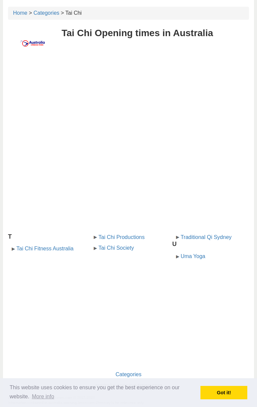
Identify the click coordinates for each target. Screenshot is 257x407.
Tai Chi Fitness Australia (45, 248)
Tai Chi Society (116, 248)
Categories (46, 13)
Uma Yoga (193, 256)
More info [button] (43, 396)
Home (20, 13)
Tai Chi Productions (121, 237)
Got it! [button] (224, 392)
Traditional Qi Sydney (206, 237)
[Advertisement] (128, 106)
